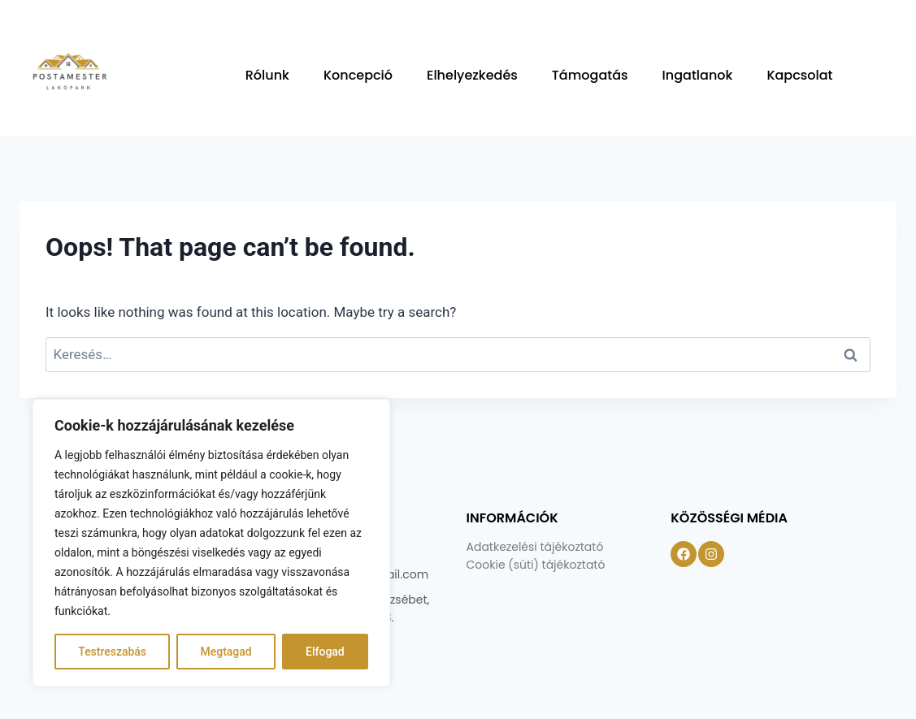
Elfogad (325, 651)
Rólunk (267, 75)
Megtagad (225, 651)
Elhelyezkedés (472, 75)
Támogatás (590, 75)
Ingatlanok (697, 75)
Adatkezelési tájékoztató (535, 546)
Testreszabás (112, 651)
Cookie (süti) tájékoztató (536, 564)
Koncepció (358, 75)
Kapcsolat (799, 75)
